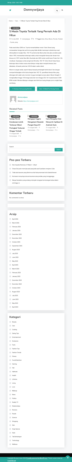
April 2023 (15, 307)
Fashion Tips (16, 348)
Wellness (14, 444)
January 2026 (16, 230)
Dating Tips (15, 333)
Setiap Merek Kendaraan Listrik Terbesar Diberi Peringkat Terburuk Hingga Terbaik (17, 125)
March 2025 (15, 269)
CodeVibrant (12, 461)
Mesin (50, 39)
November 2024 (17, 284)
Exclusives (15, 341)
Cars (13, 325)
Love (13, 387)
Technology (15, 440)
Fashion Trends (16, 352)
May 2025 (15, 261)
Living (14, 383)
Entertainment (16, 337)
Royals (14, 413)
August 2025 (16, 249)
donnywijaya (26, 39)
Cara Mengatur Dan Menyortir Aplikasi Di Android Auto (54, 122)
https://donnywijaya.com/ (31, 101)
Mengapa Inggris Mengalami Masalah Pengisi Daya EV (36, 122)
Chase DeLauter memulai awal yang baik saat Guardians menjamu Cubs (33, 168)
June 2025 (15, 257)
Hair (13, 368)
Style (13, 433)
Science (14, 417)
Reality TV (15, 402)
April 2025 (15, 265)
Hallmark (14, 371)
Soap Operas (16, 429)
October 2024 (16, 288)
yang (16, 42)
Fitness (14, 356)
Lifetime (14, 379)
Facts (13, 345)
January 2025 (16, 276)
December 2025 (17, 234)
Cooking (14, 329)
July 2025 (15, 253)
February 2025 (16, 272)
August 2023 (16, 291)
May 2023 (15, 303)
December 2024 (17, 280)
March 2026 (15, 223)
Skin (13, 425)
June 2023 (15, 299)
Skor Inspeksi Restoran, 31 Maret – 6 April (24, 165)
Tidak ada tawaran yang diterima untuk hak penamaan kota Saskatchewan (34, 172)
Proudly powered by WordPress (36, 458)
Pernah (55, 39)
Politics (14, 398)
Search (11, 147)
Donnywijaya (34, 9)
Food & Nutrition (17, 360)
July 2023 (15, 295)
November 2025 (17, 238)
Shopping (15, 421)
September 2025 (17, 246)
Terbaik (60, 39)
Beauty (14, 322)
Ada (43, 39)
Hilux (46, 39)
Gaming (14, 364)
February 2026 (16, 226)
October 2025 (16, 242)
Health (14, 375)
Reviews (14, 410)
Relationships (16, 406)
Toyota (12, 42)
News (13, 394)
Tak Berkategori (17, 436)
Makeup (14, 390)
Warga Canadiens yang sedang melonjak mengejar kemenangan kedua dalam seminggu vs (35, 181)
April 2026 (15, 219)
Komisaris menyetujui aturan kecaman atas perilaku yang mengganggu (33, 176)
